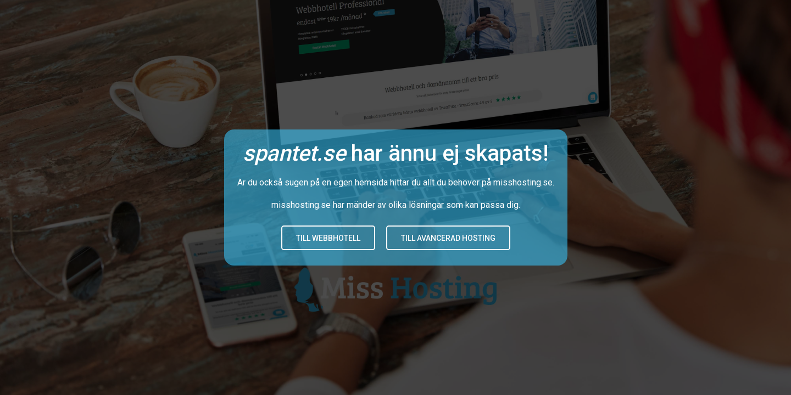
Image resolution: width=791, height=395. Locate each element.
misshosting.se (523, 182)
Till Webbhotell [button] (328, 238)
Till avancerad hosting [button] (448, 238)
